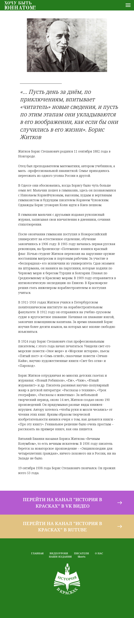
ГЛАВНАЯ (37, 553)
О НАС (99, 553)
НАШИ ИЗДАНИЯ (60, 556)
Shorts (81, 556)
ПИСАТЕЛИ (81, 553)
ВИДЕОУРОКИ (59, 553)
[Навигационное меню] (128, 5)
